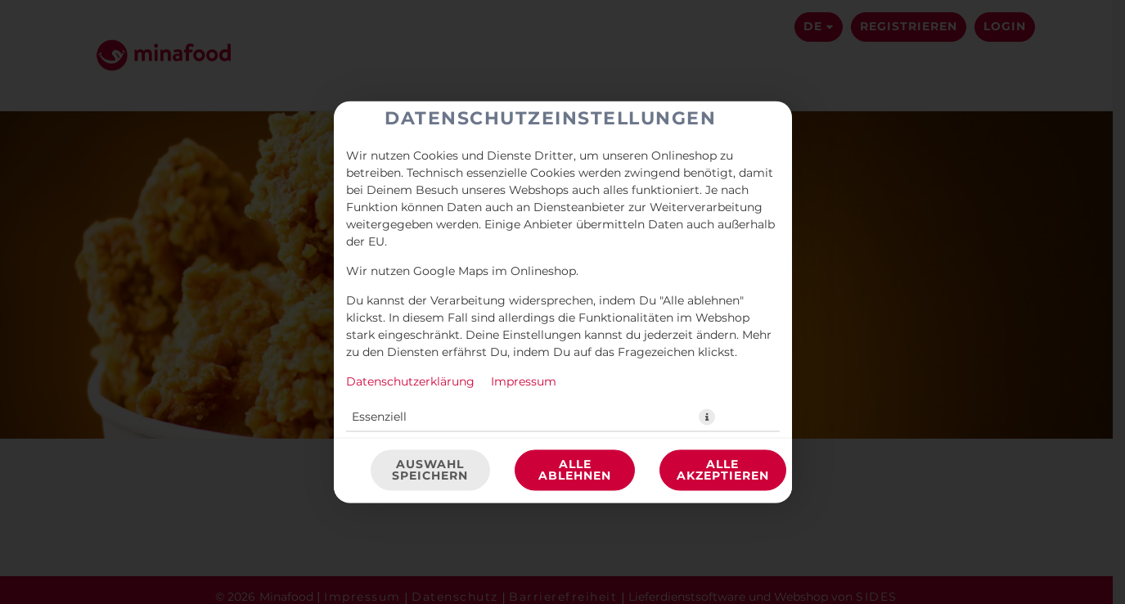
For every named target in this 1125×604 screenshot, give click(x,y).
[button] (707, 417)
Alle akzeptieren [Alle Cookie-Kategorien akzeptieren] (723, 470)
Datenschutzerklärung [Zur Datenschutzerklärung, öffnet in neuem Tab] (410, 382)
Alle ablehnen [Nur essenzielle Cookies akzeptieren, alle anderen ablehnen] (574, 470)
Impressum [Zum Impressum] (523, 382)
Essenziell (379, 417)
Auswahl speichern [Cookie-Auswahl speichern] (430, 470)
